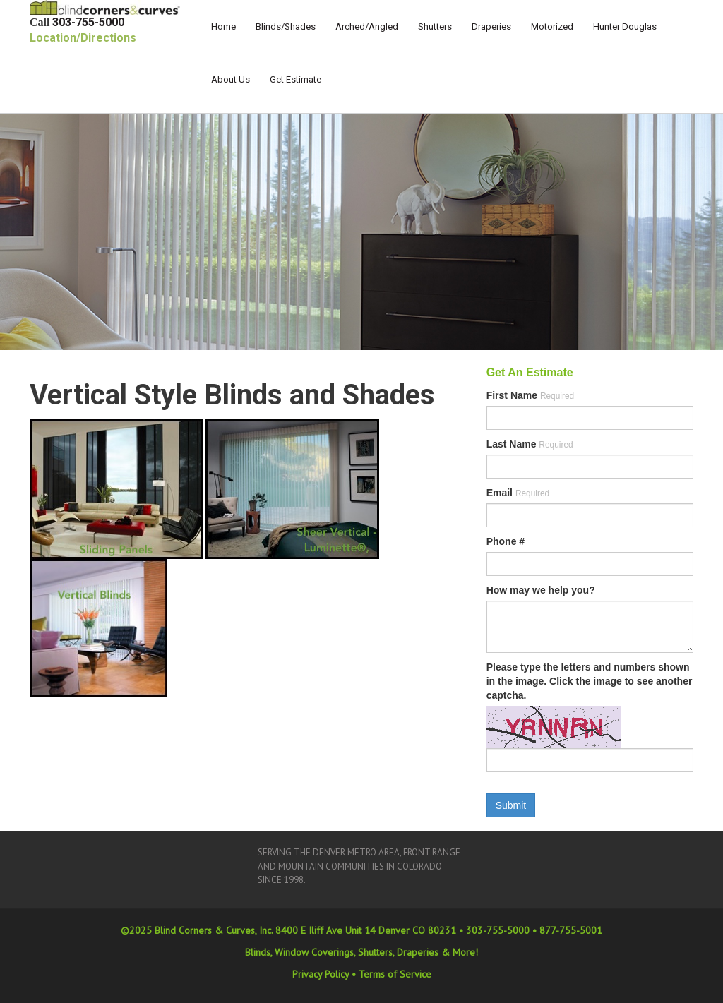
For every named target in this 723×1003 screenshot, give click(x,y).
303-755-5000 (88, 22)
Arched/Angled (366, 26)
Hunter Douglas (625, 26)
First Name (530, 395)
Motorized (552, 26)
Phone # (505, 541)
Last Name (529, 444)
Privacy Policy (320, 974)
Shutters (435, 26)
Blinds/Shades (286, 26)
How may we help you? (540, 590)
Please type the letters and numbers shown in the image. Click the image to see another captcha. (589, 681)
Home (223, 26)
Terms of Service (395, 974)
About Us (230, 79)
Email (518, 492)
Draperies (491, 26)
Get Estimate (295, 79)
